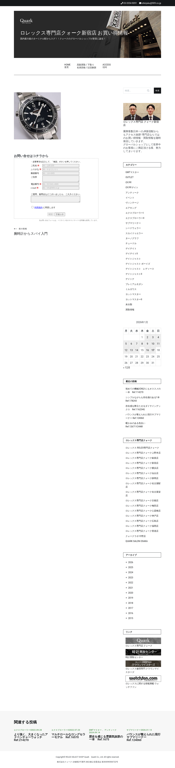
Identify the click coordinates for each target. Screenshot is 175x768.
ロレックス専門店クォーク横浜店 (142, 468)
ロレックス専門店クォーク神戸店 (142, 515)
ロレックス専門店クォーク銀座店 (142, 458)
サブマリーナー (133, 223)
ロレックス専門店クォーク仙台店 (142, 473)
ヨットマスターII (134, 299)
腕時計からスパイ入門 (35, 231)
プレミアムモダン (134, 284)
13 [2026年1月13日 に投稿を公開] (131, 350)
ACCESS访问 (107, 65)
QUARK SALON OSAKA (137, 541)
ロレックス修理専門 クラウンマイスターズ (143, 666)
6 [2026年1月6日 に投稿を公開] (131, 343)
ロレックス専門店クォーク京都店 (142, 500)
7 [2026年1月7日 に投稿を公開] (136, 343)
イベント (130, 197)
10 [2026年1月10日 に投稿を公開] (153, 343)
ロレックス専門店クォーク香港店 (142, 531)
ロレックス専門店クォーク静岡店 (142, 478)
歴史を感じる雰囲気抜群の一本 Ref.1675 (106, 738)
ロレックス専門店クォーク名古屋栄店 (143, 494)
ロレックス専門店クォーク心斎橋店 (143, 510)
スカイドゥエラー (134, 233)
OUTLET (130, 177)
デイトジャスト (133, 258)
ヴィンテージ (132, 202)
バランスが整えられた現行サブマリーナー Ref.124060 (143, 416)
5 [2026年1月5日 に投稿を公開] (126, 343)
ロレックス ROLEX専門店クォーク (142, 447)
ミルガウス (131, 289)
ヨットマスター (133, 294)
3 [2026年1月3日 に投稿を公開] (153, 337)
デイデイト (131, 248)
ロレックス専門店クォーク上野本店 (143, 453)
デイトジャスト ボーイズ (138, 263)
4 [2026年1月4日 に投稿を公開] (158, 337)
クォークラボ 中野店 (136, 536)
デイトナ (130, 279)
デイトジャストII (134, 274)
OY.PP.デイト (132, 187)
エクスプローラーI (135, 213)
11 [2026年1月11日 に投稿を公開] (158, 343)
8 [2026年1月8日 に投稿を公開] (142, 343)
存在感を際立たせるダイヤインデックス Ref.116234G (143, 408)
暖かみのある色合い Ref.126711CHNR (135, 425)
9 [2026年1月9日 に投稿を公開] (147, 343)
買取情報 (130, 309)
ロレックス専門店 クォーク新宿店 (142, 122)
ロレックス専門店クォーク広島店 (142, 521)
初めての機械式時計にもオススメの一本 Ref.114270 (143, 390)
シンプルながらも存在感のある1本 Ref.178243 (143, 399)
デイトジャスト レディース (140, 269)
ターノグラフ (132, 238)
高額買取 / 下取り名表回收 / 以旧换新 (86, 66)
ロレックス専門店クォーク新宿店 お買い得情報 (74, 29)
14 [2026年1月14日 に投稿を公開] (136, 350)
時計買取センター (143, 653)
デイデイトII (132, 253)
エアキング (131, 208)
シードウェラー (133, 228)
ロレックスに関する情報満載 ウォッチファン (143, 682)
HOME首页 (67, 65)
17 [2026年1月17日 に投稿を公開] (152, 350)
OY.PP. (129, 182)
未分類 (129, 304)
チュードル (131, 243)
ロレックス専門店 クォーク (143, 642)
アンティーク (132, 192)
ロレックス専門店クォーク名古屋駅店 (143, 485)
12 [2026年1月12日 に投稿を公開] (126, 350)
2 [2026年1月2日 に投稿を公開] (147, 337)
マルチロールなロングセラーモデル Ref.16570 (68, 736)
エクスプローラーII (135, 218)
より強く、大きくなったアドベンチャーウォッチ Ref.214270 (31, 737)
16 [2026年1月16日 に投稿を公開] (147, 350)
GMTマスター (132, 172)
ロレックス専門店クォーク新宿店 (142, 463)
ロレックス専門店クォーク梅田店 (142, 505)
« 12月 (126, 367)
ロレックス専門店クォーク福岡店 (142, 526)
